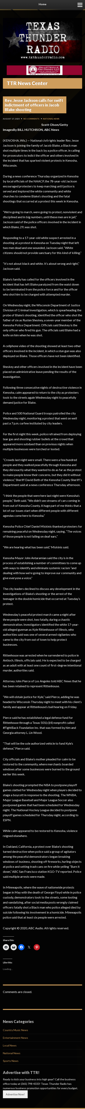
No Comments (31, 119)
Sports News (10, 1060)
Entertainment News (15, 1037)
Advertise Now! (15, 1094)
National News (51, 119)
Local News (10, 1045)
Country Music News (15, 1030)
